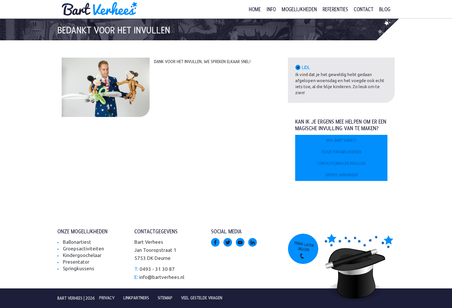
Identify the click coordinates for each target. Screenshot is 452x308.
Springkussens (78, 268)
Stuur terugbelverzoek (341, 152)
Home (255, 9)
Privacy (107, 298)
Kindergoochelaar (82, 255)
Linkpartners (136, 298)
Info (271, 9)
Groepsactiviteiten (83, 248)
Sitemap (165, 298)
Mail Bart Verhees (341, 140)
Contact (363, 9)
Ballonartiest (77, 242)
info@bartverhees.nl (161, 277)
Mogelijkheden (299, 9)
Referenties (335, 9)
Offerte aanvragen (341, 175)
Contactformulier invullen (341, 163)
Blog (384, 9)
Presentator (76, 261)
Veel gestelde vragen (201, 298)
